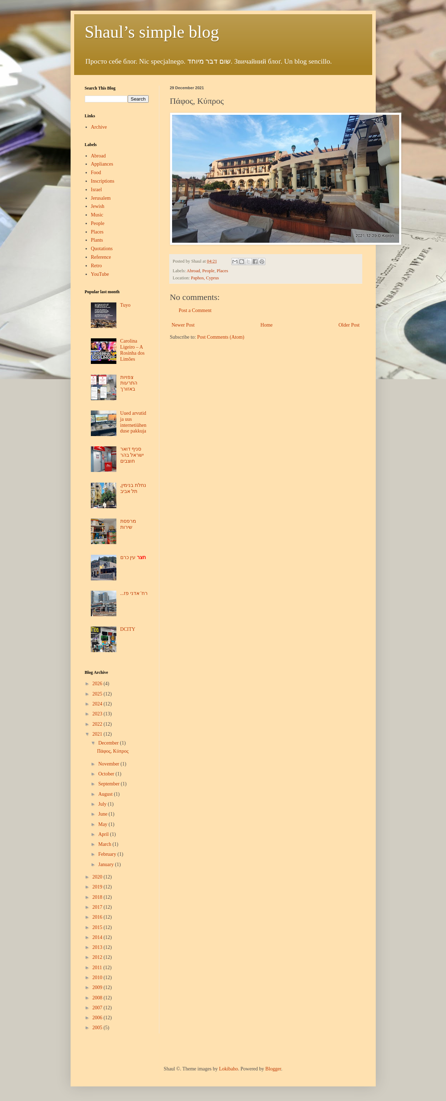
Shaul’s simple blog (152, 31)
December (109, 743)
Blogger (273, 1069)
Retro (96, 265)
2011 (97, 967)
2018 (98, 897)
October (107, 774)
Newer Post (183, 325)
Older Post (349, 325)
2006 (98, 1017)
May (103, 824)
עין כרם (133, 557)
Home (266, 325)
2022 (98, 724)
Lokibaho (228, 1069)
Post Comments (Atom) (220, 337)
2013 (98, 947)
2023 (98, 713)
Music (97, 214)
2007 (98, 1007)
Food (96, 172)
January (106, 864)
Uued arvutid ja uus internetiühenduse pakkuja (133, 422)
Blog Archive (96, 672)
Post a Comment (195, 310)
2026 (98, 683)
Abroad (193, 270)
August (106, 794)
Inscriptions (102, 181)
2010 (98, 977)
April (104, 834)
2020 (98, 877)
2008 (98, 997)
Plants (97, 240)
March (105, 844)
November (109, 764)
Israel (96, 189)
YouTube (100, 274)
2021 (98, 734)
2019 (98, 887)
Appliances (102, 164)
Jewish (97, 206)
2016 (98, 917)
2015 (98, 927)
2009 (98, 987)
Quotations (101, 248)
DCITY (128, 629)
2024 (98, 704)
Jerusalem (101, 198)
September (109, 783)
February (107, 854)
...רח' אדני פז (134, 593)
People (208, 270)
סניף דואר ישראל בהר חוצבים (132, 455)
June (103, 814)
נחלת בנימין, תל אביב (133, 488)
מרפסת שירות (128, 524)
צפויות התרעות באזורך (128, 383)
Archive (99, 127)
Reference (101, 257)
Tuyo (125, 305)
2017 (98, 907)
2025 (98, 694)
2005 (98, 1027)
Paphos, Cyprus (205, 277)
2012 (98, 957)
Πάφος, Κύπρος (112, 751)
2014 (98, 937)
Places (222, 270)
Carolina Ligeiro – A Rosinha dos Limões (132, 349)
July (103, 804)
